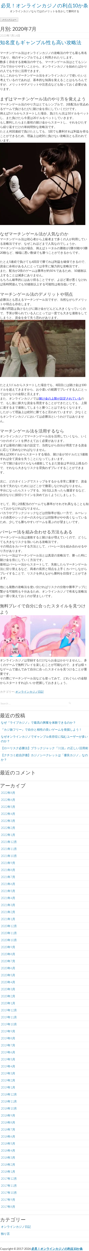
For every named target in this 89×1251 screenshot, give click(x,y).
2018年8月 (8, 1122)
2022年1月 (8, 835)
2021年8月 (8, 870)
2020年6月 (8, 968)
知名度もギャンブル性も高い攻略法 (40, 42)
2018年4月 (8, 1150)
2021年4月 (8, 898)
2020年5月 (8, 975)
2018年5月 (8, 1143)
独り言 (5, 1233)
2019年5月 (8, 1059)
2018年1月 (8, 1171)
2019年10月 (9, 1024)
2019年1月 (8, 1087)
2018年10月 (9, 1108)
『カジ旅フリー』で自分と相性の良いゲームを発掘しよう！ (41, 729)
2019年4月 (8, 1066)
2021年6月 (8, 884)
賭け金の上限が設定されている (60, 398)
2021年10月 (9, 856)
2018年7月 (8, 1129)
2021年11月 (9, 849)
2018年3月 (8, 1157)
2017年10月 (9, 1192)
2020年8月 (8, 954)
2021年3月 (8, 905)
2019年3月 (8, 1073)
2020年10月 (9, 940)
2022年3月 (8, 821)
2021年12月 (9, 842)
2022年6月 (8, 799)
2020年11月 (9, 933)
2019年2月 (8, 1080)
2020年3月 (8, 989)
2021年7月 (8, 877)
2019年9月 (8, 1031)
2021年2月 (8, 912)
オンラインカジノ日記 (29, 691)
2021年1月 (8, 919)
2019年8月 (8, 1038)
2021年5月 (8, 891)
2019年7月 (8, 1045)
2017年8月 (8, 1206)
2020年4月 (8, 982)
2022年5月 (8, 806)
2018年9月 (8, 1115)
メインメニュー (9, 19)
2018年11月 (9, 1101)
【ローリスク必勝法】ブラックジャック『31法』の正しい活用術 (44, 748)
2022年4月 (8, 814)
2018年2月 (8, 1164)
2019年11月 (9, 1017)
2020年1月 (8, 1003)
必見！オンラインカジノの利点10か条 (44, 5)
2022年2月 (8, 828)
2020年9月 (8, 947)
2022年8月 (8, 792)
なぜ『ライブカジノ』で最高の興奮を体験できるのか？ (38, 722)
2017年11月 (9, 1185)
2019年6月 (8, 1052)
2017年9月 (8, 1199)
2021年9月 (8, 863)
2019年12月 (9, 1010)
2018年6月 (8, 1136)
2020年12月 (9, 926)
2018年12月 (9, 1094)
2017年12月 (9, 1178)
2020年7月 (8, 961)
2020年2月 (8, 996)
